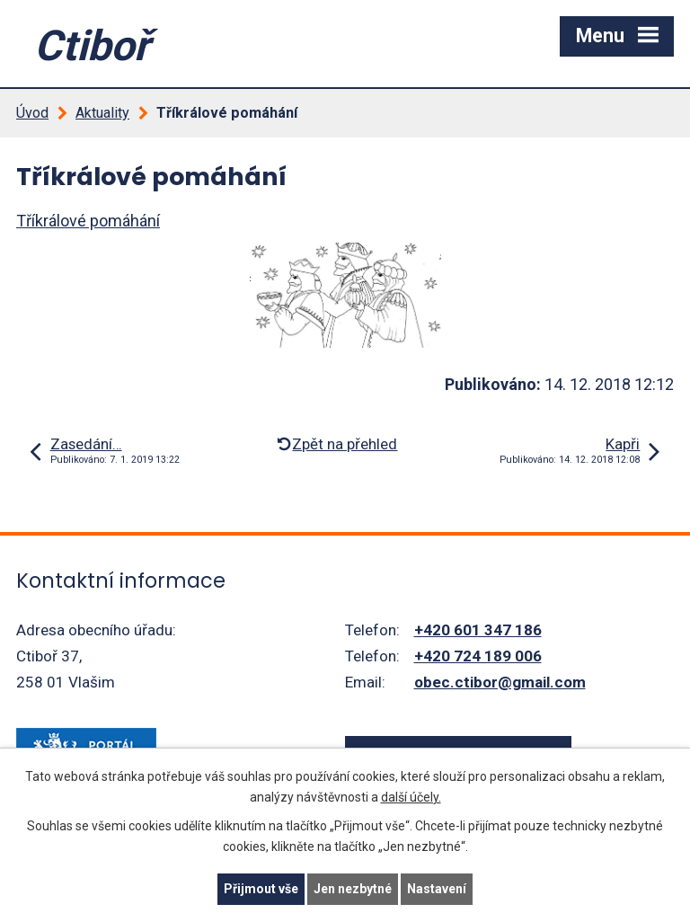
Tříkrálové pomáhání (88, 220)
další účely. (411, 797)
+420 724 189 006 (478, 656)
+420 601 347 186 (478, 630)
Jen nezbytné (353, 889)
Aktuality (102, 112)
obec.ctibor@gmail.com (500, 682)
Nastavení (436, 889)
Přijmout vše (261, 889)
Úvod (32, 112)
